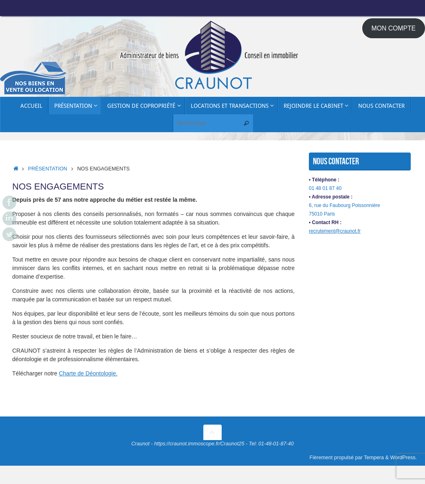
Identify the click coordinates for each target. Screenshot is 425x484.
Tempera (374, 457)
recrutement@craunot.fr (335, 231)
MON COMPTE (394, 28)
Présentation (47, 169)
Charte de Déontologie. (88, 373)
